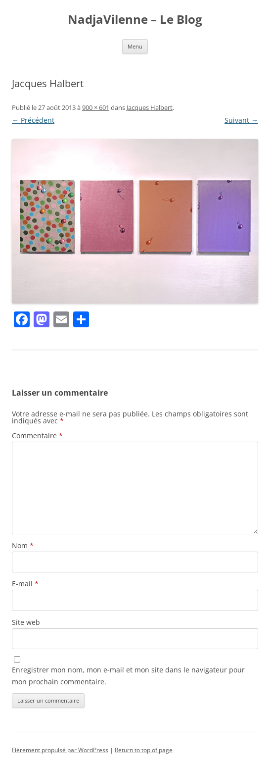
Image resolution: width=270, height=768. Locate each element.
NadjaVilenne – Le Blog (135, 19)
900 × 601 (95, 107)
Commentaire (37, 435)
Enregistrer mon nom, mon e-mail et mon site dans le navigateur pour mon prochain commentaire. (128, 675)
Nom (23, 545)
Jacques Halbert (150, 107)
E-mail (25, 583)
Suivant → (241, 120)
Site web (26, 622)
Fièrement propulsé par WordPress (60, 750)
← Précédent (33, 120)
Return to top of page (144, 750)
